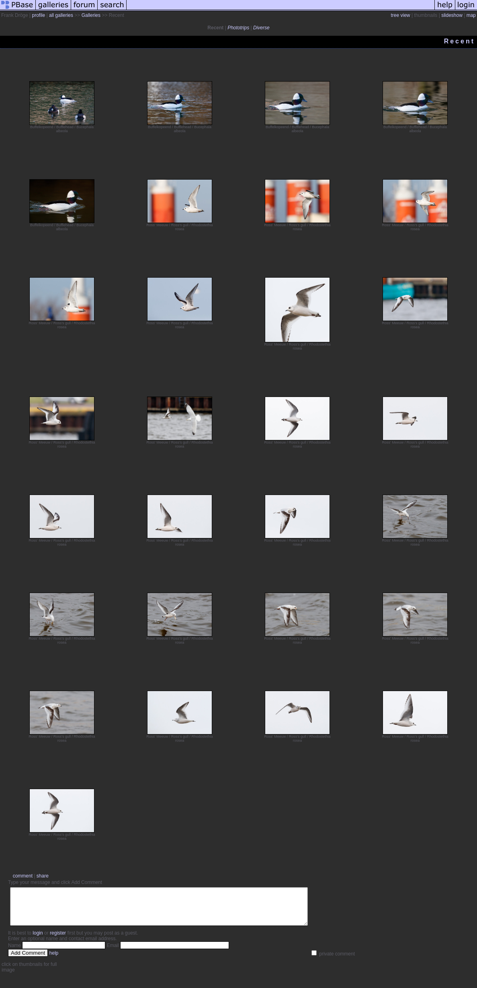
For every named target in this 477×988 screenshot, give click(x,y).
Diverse (261, 28)
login (38, 940)
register (58, 940)
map (471, 15)
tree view (400, 15)
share (43, 876)
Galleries (91, 15)
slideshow (452, 15)
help (54, 960)
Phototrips (238, 28)
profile (38, 15)
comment (23, 876)
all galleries (61, 15)
